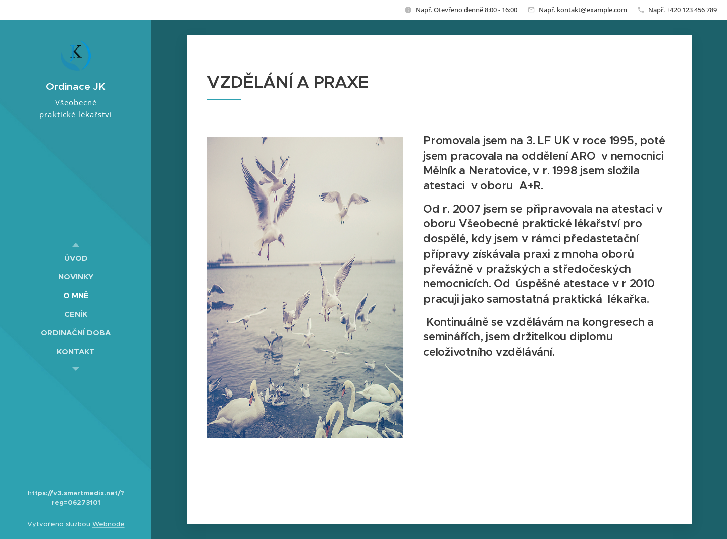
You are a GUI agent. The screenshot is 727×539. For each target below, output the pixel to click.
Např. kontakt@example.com (583, 9)
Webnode (108, 524)
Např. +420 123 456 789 (682, 9)
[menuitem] (75, 258)
